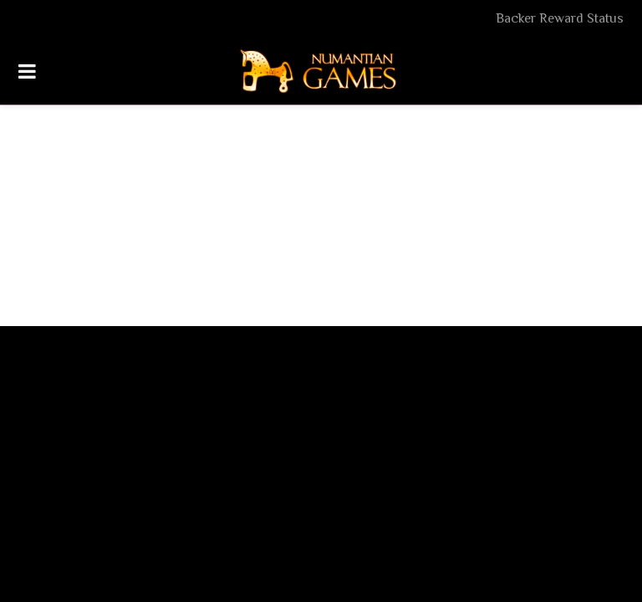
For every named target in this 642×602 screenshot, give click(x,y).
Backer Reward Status (560, 18)
